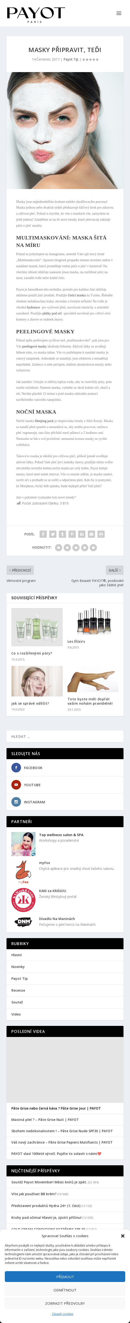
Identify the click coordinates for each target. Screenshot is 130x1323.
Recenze (18, 990)
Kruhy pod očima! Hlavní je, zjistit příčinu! (46, 1217)
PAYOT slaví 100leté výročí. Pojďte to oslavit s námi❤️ (56, 1154)
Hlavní (16, 955)
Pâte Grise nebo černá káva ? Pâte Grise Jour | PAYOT (56, 1108)
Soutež (17, 1002)
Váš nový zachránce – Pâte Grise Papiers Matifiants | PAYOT (62, 1142)
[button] (122, 1236)
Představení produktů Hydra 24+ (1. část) (45, 1205)
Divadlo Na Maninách (57, 918)
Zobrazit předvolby (65, 1303)
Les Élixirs (76, 641)
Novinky (18, 966)
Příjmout (65, 1276)
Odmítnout (65, 1290)
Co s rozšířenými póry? (31, 653)
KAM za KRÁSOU (52, 890)
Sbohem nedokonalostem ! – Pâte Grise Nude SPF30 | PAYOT (62, 1131)
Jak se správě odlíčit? (30, 703)
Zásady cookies (62, 1314)
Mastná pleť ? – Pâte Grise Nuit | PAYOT (45, 1120)
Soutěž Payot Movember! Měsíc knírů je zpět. (49, 1182)
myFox (44, 862)
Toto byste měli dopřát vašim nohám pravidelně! (90, 701)
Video (16, 1014)
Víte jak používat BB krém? (33, 1194)
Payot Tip (70, 59)
